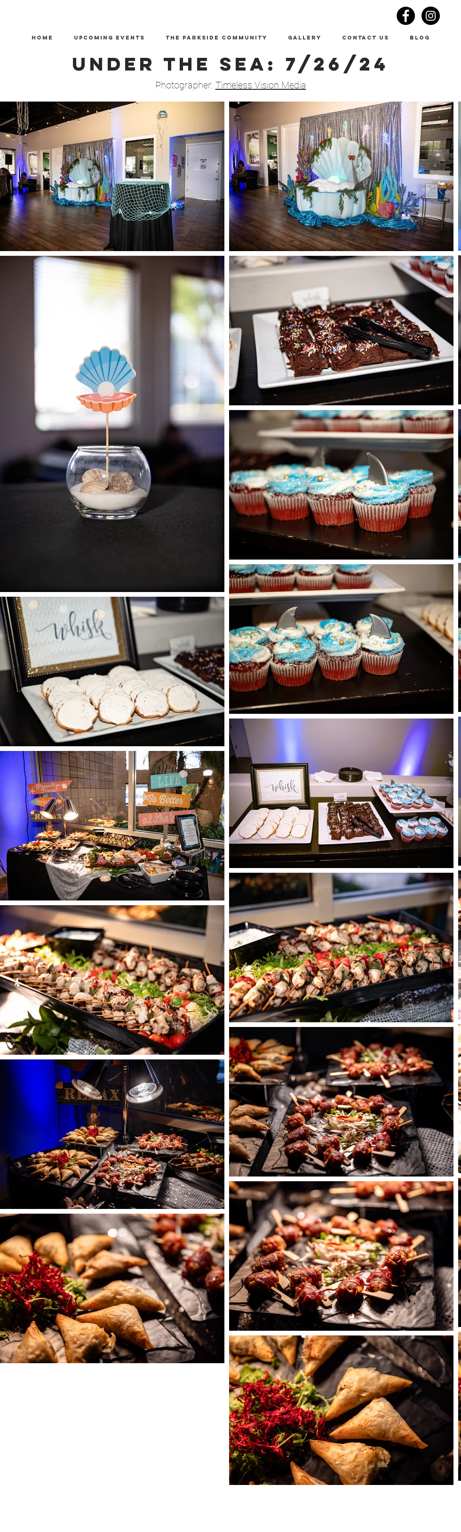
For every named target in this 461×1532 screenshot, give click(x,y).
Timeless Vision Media (260, 85)
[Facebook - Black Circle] (406, 16)
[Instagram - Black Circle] (430, 16)
